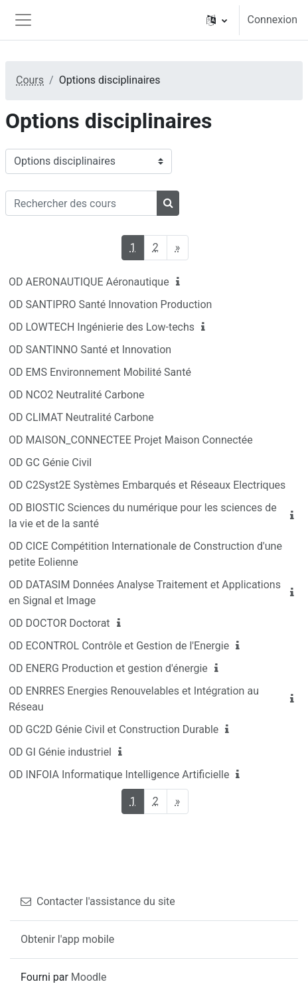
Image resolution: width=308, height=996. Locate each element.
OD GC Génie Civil (50, 462)
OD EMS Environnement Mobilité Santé (100, 372)
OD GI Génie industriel (60, 752)
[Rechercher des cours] (81, 203)
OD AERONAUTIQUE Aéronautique (89, 282)
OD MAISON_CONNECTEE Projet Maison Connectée (131, 440)
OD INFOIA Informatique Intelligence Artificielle (119, 774)
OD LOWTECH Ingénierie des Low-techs (101, 327)
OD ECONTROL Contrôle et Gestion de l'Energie (119, 645)
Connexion (272, 19)
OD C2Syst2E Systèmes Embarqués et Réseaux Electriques (147, 485)
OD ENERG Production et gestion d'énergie (108, 668)
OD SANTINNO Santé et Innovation (90, 349)
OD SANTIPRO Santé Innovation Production (110, 304)
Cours (30, 80)
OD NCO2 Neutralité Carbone (76, 394)
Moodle (89, 977)
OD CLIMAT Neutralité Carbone (81, 417)
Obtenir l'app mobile (67, 939)
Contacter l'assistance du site (98, 901)
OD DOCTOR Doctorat (59, 623)
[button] (216, 20)
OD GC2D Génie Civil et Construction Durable (113, 729)
